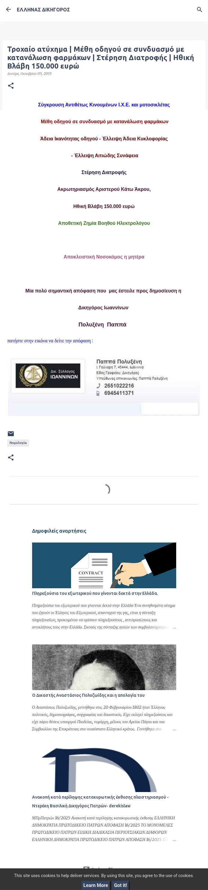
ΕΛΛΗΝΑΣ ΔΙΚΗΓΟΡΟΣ (43, 9)
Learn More (95, 885)
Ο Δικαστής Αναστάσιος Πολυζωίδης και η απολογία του (88, 695)
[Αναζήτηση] (199, 9)
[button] (10, 86)
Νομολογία (18, 443)
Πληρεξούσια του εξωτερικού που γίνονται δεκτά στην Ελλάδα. (95, 593)
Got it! (120, 885)
